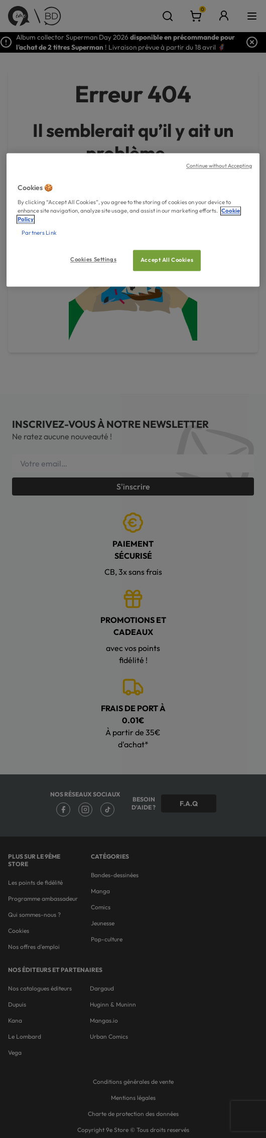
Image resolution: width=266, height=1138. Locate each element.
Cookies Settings (93, 259)
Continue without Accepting (219, 166)
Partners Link (39, 233)
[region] (133, 220)
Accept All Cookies (167, 260)
